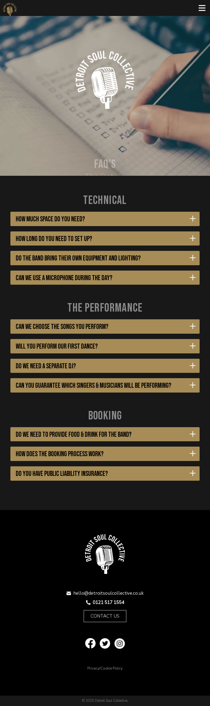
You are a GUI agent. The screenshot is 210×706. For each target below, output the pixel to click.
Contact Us (105, 616)
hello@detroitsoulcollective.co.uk (108, 593)
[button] (202, 8)
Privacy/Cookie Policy (105, 668)
